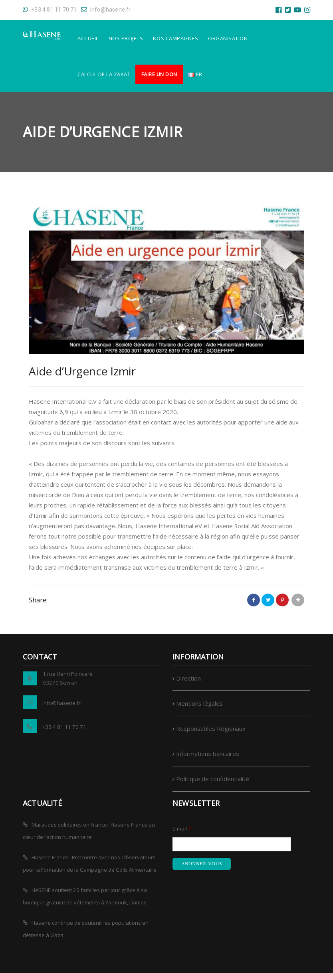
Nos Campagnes (175, 38)
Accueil (88, 38)
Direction (188, 678)
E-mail (181, 828)
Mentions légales (199, 703)
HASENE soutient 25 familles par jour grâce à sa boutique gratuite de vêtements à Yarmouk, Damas (85, 896)
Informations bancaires (207, 754)
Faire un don (159, 74)
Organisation (228, 38)
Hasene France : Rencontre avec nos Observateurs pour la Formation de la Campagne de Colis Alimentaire (90, 863)
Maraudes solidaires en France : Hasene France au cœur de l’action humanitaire (89, 831)
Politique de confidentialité (212, 779)
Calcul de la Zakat (103, 74)
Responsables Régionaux (211, 728)
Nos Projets (126, 38)
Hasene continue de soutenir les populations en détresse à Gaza (86, 929)
